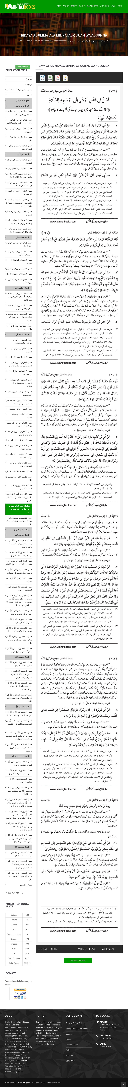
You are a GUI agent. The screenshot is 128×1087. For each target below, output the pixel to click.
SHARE (82, 949)
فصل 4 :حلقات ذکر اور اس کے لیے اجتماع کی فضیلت (19, 184)
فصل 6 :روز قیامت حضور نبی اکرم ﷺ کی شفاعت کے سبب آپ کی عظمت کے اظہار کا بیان (19, 814)
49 (27, 925)
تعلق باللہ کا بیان (22, 100)
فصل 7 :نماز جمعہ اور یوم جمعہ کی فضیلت (19, 393)
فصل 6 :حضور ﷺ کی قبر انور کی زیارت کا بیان (20, 588)
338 (27, 949)
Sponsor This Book (78, 960)
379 (27, 953)
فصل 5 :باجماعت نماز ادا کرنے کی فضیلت (20, 373)
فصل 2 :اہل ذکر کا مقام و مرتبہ (19, 168)
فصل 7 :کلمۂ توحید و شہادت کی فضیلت (18, 213)
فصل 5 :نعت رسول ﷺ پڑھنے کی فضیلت (18, 580)
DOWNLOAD (108, 949)
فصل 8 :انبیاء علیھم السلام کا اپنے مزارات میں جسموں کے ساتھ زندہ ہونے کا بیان (20, 838)
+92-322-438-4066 (106, 1038)
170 (27, 939)
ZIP (14, 953)
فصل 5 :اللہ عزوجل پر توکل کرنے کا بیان (20, 147)
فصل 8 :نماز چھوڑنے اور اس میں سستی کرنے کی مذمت (19, 402)
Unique (14, 915)
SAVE (92, 949)
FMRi (68, 1050)
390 (27, 944)
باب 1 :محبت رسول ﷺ (22, 535)
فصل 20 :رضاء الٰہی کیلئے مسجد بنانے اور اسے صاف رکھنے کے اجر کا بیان (18, 497)
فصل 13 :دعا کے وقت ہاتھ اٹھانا (19, 440)
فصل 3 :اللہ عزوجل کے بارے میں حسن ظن (19, 130)
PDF (14, 949)
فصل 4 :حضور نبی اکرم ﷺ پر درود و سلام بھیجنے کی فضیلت (19, 571)
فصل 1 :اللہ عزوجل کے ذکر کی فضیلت (19, 161)
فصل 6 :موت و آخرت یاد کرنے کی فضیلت (20, 281)
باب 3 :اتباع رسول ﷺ (22, 707)
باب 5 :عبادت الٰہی (21, 334)
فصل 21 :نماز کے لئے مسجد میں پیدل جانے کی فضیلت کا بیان (19, 509)
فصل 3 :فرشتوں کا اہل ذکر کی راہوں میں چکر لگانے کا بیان (19, 175)
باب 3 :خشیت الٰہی (21, 237)
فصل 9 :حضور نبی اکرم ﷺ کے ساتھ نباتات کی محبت (19, 621)
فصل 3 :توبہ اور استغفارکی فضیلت (21, 262)
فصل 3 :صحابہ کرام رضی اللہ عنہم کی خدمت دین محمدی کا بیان (19, 876)
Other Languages (14, 934)
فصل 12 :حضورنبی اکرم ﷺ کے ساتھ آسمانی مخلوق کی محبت (19, 650)
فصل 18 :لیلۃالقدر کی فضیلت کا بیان (18, 478)
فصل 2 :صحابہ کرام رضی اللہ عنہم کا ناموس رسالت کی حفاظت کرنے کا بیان (19, 864)
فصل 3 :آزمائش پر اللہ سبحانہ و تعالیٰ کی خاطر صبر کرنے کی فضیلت (19, 317)
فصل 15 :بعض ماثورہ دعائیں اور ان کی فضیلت (19, 456)
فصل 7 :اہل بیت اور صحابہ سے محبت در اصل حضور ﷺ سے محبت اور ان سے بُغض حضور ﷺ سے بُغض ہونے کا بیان (19, 600)
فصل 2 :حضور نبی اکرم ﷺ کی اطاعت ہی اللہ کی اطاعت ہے (19, 724)
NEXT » (54, 949)
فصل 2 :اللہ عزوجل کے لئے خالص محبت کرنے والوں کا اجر (19, 121)
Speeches (69, 1034)
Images (14, 944)
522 (27, 929)
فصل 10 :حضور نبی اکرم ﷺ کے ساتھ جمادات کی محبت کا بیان (19, 629)
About (66, 6)
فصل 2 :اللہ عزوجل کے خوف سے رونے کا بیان (20, 253)
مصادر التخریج (26, 885)
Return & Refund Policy (74, 1023)
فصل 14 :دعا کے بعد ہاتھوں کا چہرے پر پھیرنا (20, 447)
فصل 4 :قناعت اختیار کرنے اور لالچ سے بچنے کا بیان (19, 327)
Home (58, 6)
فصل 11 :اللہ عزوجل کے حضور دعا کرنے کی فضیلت (19, 424)
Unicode (14, 939)
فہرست (28, 84)
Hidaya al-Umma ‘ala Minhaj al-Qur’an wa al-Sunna (46, 41)
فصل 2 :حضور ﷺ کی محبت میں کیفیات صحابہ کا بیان (20, 554)
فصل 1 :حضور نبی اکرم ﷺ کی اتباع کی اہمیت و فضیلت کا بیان (19, 714)
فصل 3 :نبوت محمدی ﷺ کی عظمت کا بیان (20, 780)
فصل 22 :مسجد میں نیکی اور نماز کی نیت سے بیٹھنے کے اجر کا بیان (19, 521)
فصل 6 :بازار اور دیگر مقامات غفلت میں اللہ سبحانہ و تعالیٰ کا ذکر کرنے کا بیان (19, 202)
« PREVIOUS (43, 949)
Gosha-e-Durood (72, 1045)
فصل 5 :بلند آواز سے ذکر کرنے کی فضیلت (20, 192)
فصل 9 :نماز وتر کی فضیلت (20, 409)
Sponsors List (71, 1055)
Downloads (92, 6)
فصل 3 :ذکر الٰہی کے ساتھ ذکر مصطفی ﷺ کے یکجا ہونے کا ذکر (19, 562)
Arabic (14, 925)
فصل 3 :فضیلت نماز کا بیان (21, 357)
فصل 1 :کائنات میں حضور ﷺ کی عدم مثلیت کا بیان (20, 763)
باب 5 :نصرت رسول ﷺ (22, 847)
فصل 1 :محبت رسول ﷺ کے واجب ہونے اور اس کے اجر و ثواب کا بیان (20, 543)
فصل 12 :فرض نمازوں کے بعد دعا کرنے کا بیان (20, 433)
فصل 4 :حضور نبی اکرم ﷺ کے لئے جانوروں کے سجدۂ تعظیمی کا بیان (19, 698)
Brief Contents (22, 67)
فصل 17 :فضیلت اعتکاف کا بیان (19, 471)
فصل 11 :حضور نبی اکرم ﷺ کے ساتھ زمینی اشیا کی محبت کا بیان (19, 639)
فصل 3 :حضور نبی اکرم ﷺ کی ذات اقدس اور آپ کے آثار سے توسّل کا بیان (19, 686)
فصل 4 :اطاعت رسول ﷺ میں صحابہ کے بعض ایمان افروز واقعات (19, 747)
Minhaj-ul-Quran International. (33, 1082)
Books (82, 6)
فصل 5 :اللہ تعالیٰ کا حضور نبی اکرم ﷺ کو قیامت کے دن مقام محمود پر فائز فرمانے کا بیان (19, 802)
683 (27, 915)
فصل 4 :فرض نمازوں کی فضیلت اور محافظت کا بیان (20, 364)
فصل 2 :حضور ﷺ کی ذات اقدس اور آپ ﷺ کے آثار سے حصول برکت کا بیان (20, 674)
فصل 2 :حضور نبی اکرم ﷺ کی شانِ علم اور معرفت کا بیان (19, 772)
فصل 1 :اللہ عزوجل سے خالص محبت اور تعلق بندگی (19, 113)
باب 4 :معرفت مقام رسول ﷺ (20, 756)
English (14, 920)
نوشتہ (29, 95)
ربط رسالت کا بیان (21, 530)
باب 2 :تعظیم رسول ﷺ (22, 657)
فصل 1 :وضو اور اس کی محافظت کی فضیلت (22, 341)
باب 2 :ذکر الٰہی (23, 154)
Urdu (119, 6)
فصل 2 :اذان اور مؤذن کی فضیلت (21, 350)
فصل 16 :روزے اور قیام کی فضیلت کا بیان (21, 464)
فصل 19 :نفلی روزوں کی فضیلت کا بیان (21, 487)
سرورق (29, 79)
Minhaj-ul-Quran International (77, 1029)
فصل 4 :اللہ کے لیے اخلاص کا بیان (20, 139)
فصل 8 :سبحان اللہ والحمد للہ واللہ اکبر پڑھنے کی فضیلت (19, 222)
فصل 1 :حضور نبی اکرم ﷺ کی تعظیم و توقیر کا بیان (19, 664)
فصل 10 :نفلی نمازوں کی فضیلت (21, 416)
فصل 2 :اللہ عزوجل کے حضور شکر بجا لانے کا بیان (20, 307)
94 (27, 920)
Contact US (70, 1061)
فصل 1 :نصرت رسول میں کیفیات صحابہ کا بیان (21, 854)
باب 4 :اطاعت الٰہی (21, 288)
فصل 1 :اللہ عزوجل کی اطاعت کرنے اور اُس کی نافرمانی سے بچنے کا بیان (19, 296)
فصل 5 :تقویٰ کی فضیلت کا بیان (19, 274)
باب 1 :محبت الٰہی (22, 106)
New (113, 6)
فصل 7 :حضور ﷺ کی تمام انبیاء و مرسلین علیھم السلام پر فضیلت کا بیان (19, 826)
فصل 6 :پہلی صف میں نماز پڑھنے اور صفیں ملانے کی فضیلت (21, 383)
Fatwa (68, 1039)
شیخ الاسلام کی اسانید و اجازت (19, 90)
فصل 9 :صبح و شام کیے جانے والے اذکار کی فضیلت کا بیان (20, 230)
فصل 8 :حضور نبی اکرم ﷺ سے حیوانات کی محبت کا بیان (19, 612)
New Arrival (14, 892)
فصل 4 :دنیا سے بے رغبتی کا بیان (19, 269)
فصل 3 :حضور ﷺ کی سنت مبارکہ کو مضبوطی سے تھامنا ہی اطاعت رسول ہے (18, 735)
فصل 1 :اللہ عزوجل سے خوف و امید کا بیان (19, 244)
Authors (104, 6)
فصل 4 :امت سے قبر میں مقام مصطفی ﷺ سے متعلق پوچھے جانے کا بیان (19, 790)
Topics (74, 6)
